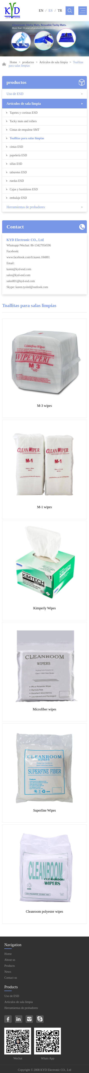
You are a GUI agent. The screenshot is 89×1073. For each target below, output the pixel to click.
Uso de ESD (14, 94)
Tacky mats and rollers (23, 121)
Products (9, 965)
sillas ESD (16, 163)
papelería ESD (18, 155)
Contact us (10, 977)
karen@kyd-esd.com (18, 269)
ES (51, 10)
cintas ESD (16, 146)
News (7, 971)
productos (28, 62)
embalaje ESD (18, 197)
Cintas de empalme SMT (24, 129)
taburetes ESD (18, 172)
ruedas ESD (17, 180)
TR (60, 10)
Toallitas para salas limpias (27, 138)
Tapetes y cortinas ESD (23, 112)
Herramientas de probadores (25, 207)
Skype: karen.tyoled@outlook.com (27, 287)
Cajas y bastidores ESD (24, 189)
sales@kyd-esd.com (18, 275)
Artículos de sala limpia (53, 62)
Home (13, 62)
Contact (15, 227)
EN (41, 10)
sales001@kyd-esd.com (20, 281)
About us (9, 959)
